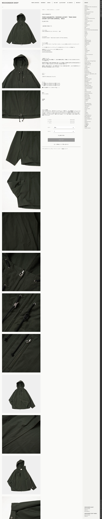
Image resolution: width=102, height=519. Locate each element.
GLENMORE (87, 42)
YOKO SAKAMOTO (46, 14)
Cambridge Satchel (89, 20)
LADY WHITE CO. (88, 64)
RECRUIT (78, 2)
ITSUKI (86, 49)
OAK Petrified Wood (89, 86)
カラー (49, 127)
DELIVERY (17, 506)
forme (86, 31)
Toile (86, 111)
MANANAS (87, 81)
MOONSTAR (87, 71)
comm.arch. (87, 14)
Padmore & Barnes (88, 93)
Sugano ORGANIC (88, 104)
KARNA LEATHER (88, 63)
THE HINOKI (87, 106)
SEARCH (70, 2)
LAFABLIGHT (87, 67)
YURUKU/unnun (88, 121)
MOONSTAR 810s (88, 72)
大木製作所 (87, 124)
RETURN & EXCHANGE (7, 508)
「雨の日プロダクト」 (33, 498)
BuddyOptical (87, 13)
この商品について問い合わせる (61, 144)
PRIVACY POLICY (6, 510)
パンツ (55, 148)
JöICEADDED (87, 50)
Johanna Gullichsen (89, 54)
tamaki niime (87, 108)
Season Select (88, 128)
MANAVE (86, 75)
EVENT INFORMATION (49, 494)
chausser (86, 17)
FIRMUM (86, 33)
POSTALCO (87, 94)
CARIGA (86, 19)
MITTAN (86, 68)
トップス (51, 148)
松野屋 (86, 126)
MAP (46, 506)
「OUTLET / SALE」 (68, 496)
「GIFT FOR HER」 (43, 496)
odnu (86, 90)
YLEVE (86, 120)
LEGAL (16, 508)
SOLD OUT (61, 139)
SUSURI (86, 100)
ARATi (86, 10)
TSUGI (86, 109)
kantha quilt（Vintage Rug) (90, 60)
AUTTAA (86, 8)
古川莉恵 (86, 125)
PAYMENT (4, 506)
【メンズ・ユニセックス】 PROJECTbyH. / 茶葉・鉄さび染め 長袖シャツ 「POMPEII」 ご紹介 (49, 488)
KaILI (86, 55)
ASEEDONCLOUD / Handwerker (91, 6)
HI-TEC (86, 45)
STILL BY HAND (88, 98)
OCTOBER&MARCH (88, 88)
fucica (86, 35)
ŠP (85, 102)
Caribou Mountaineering (90, 18)
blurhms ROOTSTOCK (89, 11)
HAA (85, 46)
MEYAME (86, 77)
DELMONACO (87, 24)
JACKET (58, 9)
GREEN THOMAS (88, 41)
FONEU (86, 32)
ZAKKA (48, 2)
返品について (65, 148)
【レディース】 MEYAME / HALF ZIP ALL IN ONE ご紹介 (41, 484)
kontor (86, 57)
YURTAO (86, 122)
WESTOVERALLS (88, 116)
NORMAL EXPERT (88, 85)
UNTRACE (86, 113)
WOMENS (43, 2)
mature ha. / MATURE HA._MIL (91, 73)
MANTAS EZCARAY (88, 78)
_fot (85, 37)
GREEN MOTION (88, 40)
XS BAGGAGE (87, 117)
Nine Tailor (87, 84)
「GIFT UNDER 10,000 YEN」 (55, 496)
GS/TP (86, 39)
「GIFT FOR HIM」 (33, 496)
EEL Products (87, 28)
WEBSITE (31, 512)
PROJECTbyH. (87, 97)
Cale (85, 15)
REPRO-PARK (87, 95)
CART (56, 2)
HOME (43, 9)
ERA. (85, 27)
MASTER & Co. (87, 80)
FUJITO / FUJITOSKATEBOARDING (91, 29)
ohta (85, 89)
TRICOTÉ (86, 107)
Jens (86, 53)
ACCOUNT (63, 2)
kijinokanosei (87, 62)
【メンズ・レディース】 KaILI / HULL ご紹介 (39, 486)
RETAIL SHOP (18, 510)
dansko (86, 22)
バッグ (59, 148)
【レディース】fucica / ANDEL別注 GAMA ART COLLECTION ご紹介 (43, 481)
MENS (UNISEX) (35, 2)
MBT (85, 76)
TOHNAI (86, 112)
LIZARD (86, 66)
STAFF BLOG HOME (33, 494)
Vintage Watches (88, 115)
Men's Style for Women (61, 494)
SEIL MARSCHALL (88, 103)
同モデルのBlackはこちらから (49, 76)
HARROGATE (87, 44)
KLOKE (86, 59)
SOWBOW (86, 99)
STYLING (41, 494)
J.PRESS (86, 51)
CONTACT (4, 512)
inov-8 (86, 48)
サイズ (49, 131)
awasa (86, 5)
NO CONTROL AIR (88, 82)
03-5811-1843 (72, 510)
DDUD (86, 23)
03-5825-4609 (45, 510)
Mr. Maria (86, 69)
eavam (86, 26)
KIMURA (86, 58)
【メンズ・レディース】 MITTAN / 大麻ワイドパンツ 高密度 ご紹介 (44, 483)
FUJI (85, 36)
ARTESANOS (87, 9)
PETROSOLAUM (88, 91)
